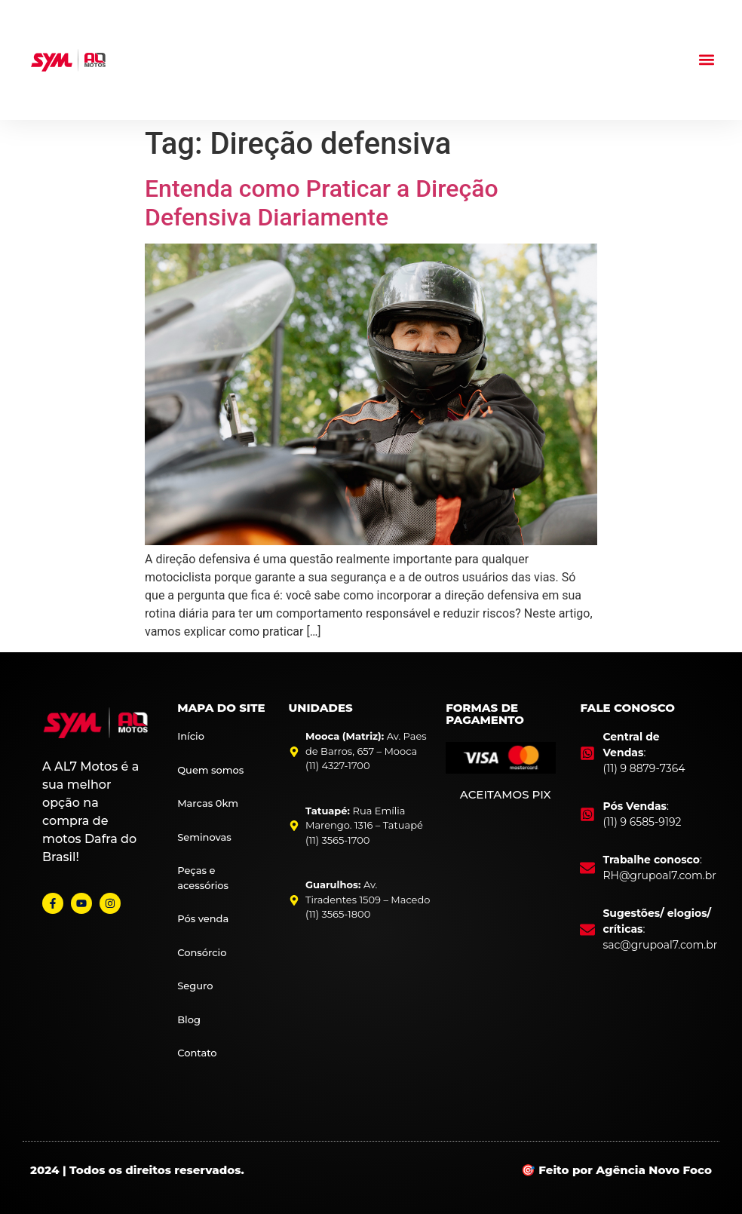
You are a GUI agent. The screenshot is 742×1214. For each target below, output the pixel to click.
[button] (706, 60)
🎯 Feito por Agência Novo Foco (616, 1170)
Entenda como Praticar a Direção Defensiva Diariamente (321, 202)
